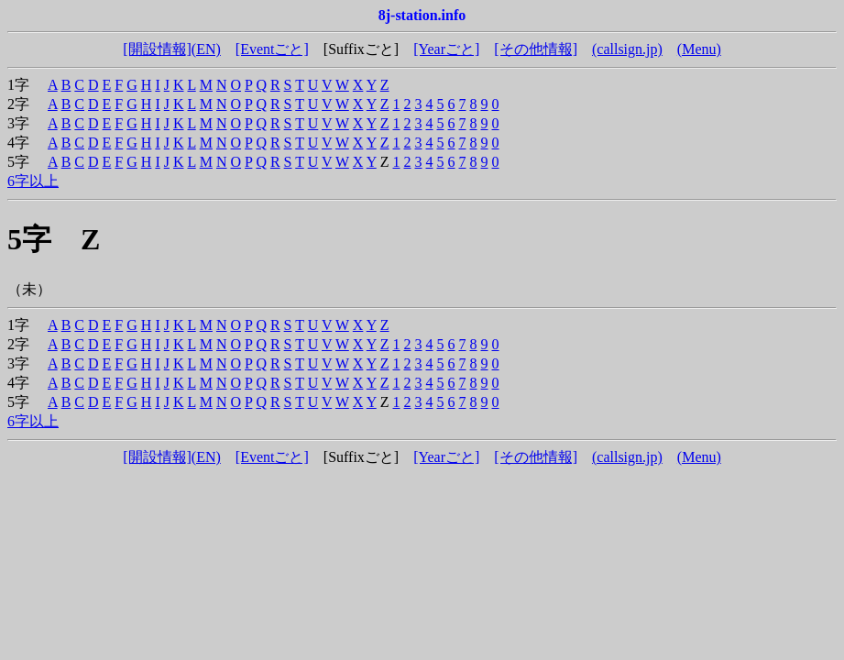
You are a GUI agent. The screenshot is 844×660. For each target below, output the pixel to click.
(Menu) (699, 49)
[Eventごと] (272, 49)
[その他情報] (535, 49)
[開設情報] (157, 49)
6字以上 (33, 181)
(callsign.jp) (627, 49)
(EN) (206, 49)
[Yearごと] (446, 49)
